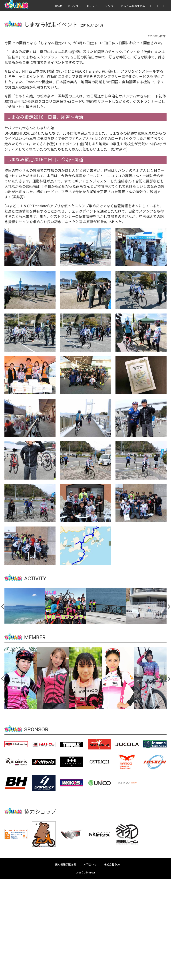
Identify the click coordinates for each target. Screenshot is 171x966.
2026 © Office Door (85, 872)
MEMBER (35, 637)
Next (168, 606)
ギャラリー (93, 6)
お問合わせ (90, 864)
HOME (58, 6)
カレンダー (74, 6)
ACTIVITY (35, 578)
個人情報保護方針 (65, 864)
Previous (2, 606)
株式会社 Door (112, 864)
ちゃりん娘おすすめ (133, 6)
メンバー (110, 6)
